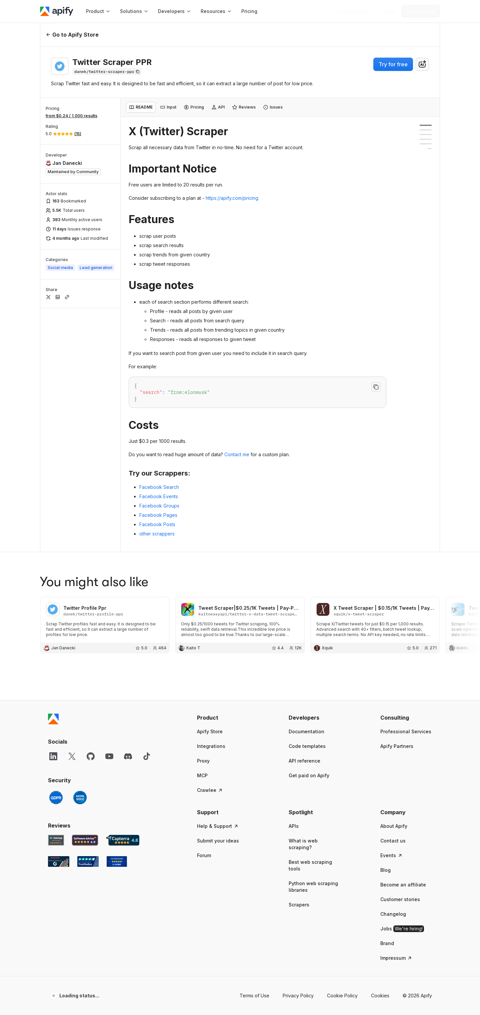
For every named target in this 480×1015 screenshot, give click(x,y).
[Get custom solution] (355, 11)
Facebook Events (158, 496)
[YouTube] (109, 756)
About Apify (393, 826)
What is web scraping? (303, 844)
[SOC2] (80, 798)
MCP (202, 775)
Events (391, 855)
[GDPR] (56, 798)
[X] (72, 756)
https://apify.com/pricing (232, 198)
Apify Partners (396, 746)
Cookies (380, 995)
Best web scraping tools (310, 865)
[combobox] (422, 64)
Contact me (236, 454)
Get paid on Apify (309, 775)
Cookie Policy (342, 995)
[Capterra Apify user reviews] (122, 840)
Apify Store (210, 731)
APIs (294, 826)
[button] (223, 718)
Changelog (393, 914)
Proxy (203, 761)
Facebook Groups (159, 505)
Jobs (402, 928)
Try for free (393, 64)
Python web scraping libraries (313, 886)
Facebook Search (159, 487)
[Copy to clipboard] (376, 387)
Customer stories (400, 899)
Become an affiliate (403, 884)
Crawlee (210, 790)
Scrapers (299, 904)
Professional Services (405, 731)
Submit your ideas (218, 841)
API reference (304, 761)
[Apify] (56, 11)
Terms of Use (254, 995)
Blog (385, 870)
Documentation (306, 731)
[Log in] (387, 11)
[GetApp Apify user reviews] (56, 840)
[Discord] (128, 756)
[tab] (141, 107)
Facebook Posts (157, 524)
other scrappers (157, 533)
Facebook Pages (158, 515)
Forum (204, 855)
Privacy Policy (298, 995)
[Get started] (420, 11)
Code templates (307, 746)
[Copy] (107, 71)
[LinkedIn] (53, 756)
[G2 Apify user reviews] (58, 861)
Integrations (211, 746)
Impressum (396, 958)
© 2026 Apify (417, 995)
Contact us (393, 841)
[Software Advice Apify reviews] (85, 840)
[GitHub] (90, 756)
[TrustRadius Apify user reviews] (88, 861)
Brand (387, 943)
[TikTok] (146, 756)
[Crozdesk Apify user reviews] (117, 861)
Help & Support (218, 826)
